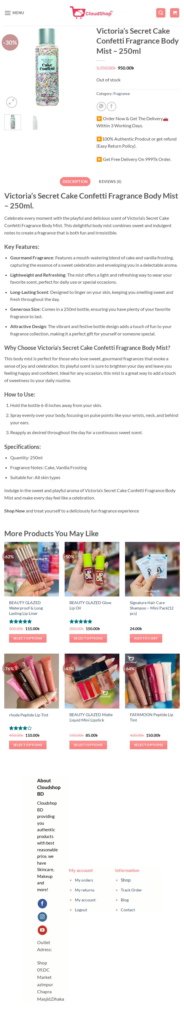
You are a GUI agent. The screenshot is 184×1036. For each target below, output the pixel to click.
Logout (81, 909)
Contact (128, 909)
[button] (14, 13)
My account (85, 899)
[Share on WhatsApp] (101, 106)
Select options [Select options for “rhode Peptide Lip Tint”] (27, 745)
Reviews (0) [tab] (110, 181)
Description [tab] (75, 181)
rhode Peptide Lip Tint (28, 714)
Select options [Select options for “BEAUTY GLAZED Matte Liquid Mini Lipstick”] (88, 745)
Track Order (131, 890)
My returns (84, 890)
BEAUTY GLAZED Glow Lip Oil (90, 605)
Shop (126, 879)
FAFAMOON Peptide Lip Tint (151, 717)
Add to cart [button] (146, 638)
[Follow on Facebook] (42, 903)
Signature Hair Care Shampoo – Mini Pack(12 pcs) (152, 607)
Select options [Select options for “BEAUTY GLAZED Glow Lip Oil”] (88, 638)
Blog (125, 899)
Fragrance (121, 93)
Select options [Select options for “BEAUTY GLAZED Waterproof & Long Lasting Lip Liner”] (27, 638)
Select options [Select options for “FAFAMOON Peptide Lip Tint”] (148, 745)
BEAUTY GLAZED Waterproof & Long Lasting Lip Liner (26, 607)
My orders (84, 880)
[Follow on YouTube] (42, 930)
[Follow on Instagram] (42, 917)
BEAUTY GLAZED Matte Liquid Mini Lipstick (91, 717)
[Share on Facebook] (111, 106)
